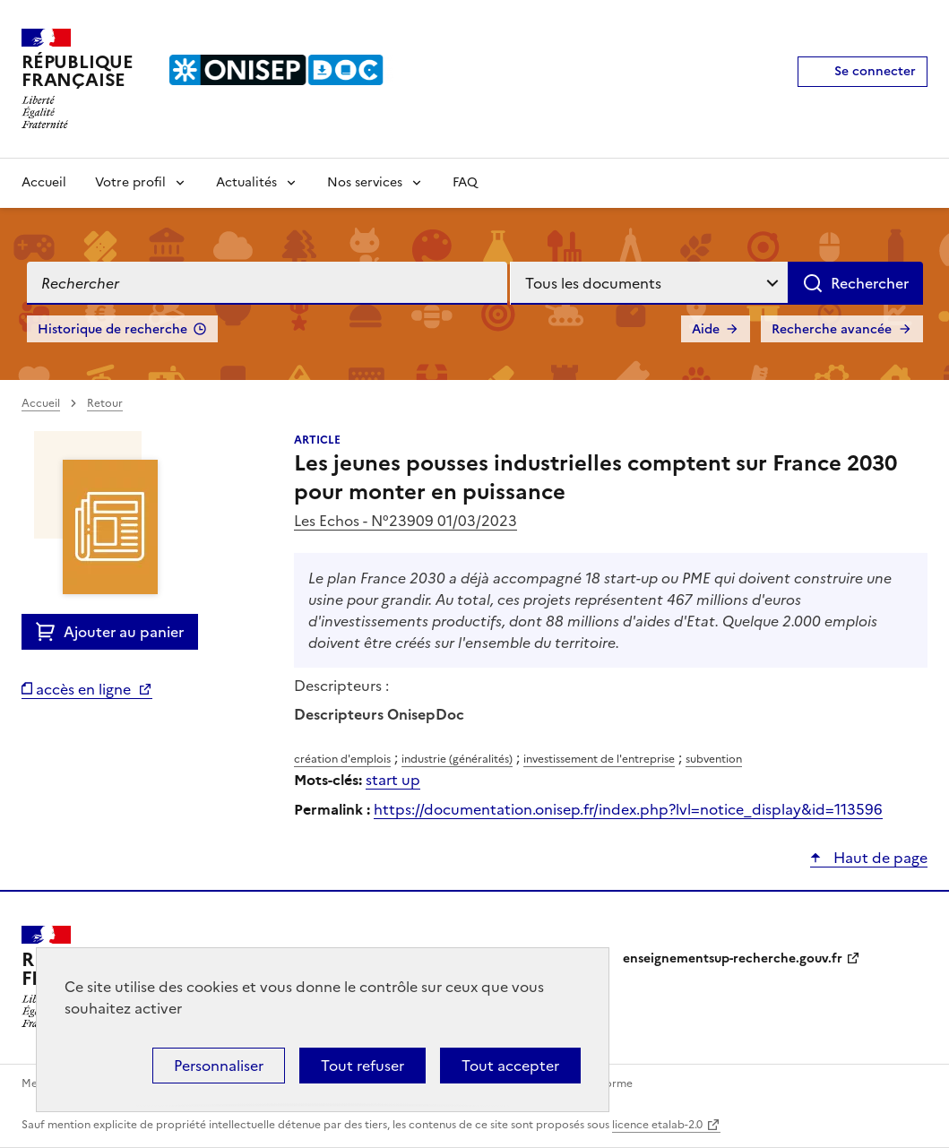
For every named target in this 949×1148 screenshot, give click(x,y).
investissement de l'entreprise (599, 759)
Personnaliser (218, 1065)
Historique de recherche (112, 329)
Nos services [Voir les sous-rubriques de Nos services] (364, 182)
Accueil (44, 182)
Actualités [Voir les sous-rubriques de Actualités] (246, 182)
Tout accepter (510, 1065)
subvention (714, 759)
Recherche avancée (832, 329)
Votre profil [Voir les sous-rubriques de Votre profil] (130, 182)
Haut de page (878, 857)
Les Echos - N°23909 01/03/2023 (405, 520)
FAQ (465, 182)
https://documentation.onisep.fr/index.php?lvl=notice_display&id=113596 (628, 809)
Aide (706, 329)
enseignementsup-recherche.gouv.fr (732, 958)
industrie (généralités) (457, 759)
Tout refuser (362, 1065)
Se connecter (875, 71)
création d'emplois (342, 759)
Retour (105, 403)
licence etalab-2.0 (657, 1125)
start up (393, 779)
